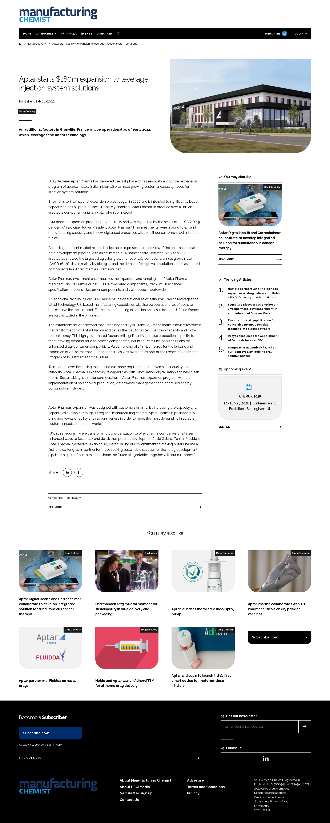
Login (299, 33)
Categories (44, 33)
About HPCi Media (135, 787)
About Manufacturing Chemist (145, 780)
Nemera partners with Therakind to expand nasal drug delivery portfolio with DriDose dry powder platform (254, 293)
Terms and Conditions (206, 787)
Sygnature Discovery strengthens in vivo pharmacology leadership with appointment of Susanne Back (253, 309)
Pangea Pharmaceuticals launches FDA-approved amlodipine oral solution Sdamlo (252, 352)
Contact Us (129, 800)
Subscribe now (265, 637)
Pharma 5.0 (69, 33)
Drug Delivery (27, 111)
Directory (105, 33)
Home (27, 33)
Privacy (193, 793)
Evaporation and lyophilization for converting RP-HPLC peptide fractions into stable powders (252, 324)
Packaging (151, 553)
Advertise (195, 780)
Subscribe (275, 34)
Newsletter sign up (136, 793)
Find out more (30, 758)
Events (86, 33)
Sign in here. (54, 744)
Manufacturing (224, 553)
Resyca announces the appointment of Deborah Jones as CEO (253, 338)
